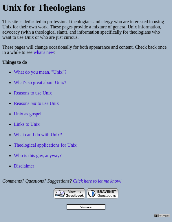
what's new (44, 52)
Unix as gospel (27, 113)
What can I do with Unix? (38, 134)
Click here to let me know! (97, 181)
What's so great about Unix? (40, 82)
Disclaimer (24, 165)
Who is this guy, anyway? (38, 155)
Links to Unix (27, 124)
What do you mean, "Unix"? (40, 72)
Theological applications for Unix (45, 145)
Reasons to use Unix (33, 92)
